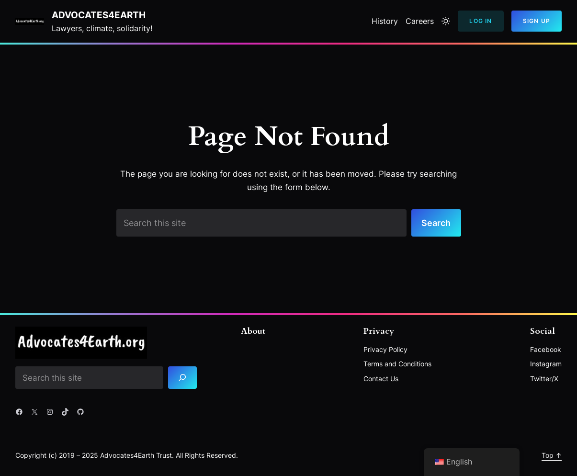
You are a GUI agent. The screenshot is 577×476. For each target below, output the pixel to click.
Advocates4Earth (99, 15)
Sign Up (536, 20)
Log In (480, 20)
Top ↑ (552, 455)
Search (436, 222)
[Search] (182, 377)
